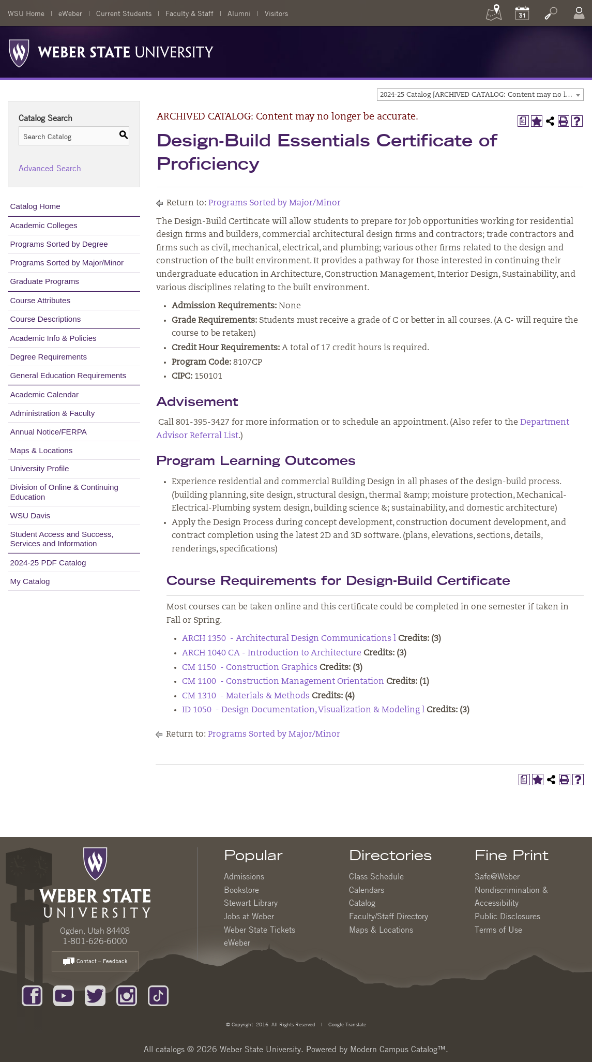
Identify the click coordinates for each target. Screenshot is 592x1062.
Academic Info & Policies (53, 338)
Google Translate (346, 1024)
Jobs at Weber (249, 916)
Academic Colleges (44, 225)
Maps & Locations (41, 450)
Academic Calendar (44, 394)
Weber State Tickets (259, 929)
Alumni (239, 13)
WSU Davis (30, 515)
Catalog (362, 903)
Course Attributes (40, 300)
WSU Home (26, 13)
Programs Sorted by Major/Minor (67, 262)
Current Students (123, 13)
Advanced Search (50, 168)
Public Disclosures (507, 916)
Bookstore (241, 890)
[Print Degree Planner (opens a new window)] (523, 121)
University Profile (39, 468)
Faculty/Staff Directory (388, 916)
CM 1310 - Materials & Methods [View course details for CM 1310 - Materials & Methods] (246, 696)
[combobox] (480, 94)
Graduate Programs (44, 281)
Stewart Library (251, 903)
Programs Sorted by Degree (59, 244)
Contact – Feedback (95, 962)
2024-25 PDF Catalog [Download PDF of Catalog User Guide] (48, 562)
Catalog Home (35, 206)
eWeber (70, 13)
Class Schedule (376, 876)
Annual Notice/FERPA (48, 431)
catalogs (170, 1049)
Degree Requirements (48, 356)
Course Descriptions (45, 319)
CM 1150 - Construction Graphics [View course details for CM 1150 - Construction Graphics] (249, 668)
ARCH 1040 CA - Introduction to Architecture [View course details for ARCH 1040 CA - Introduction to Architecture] (271, 653)
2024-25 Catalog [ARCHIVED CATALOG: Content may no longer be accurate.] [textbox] (481, 95)
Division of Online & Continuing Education (64, 492)
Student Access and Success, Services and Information (62, 539)
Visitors (276, 13)
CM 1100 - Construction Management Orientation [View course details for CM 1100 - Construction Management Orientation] (283, 682)
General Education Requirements (68, 375)
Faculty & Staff (189, 13)
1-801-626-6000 (95, 941)
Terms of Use (498, 929)
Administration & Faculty (52, 413)
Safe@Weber (497, 876)
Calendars (366, 890)
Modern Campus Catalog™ (398, 1049)
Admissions (244, 876)
